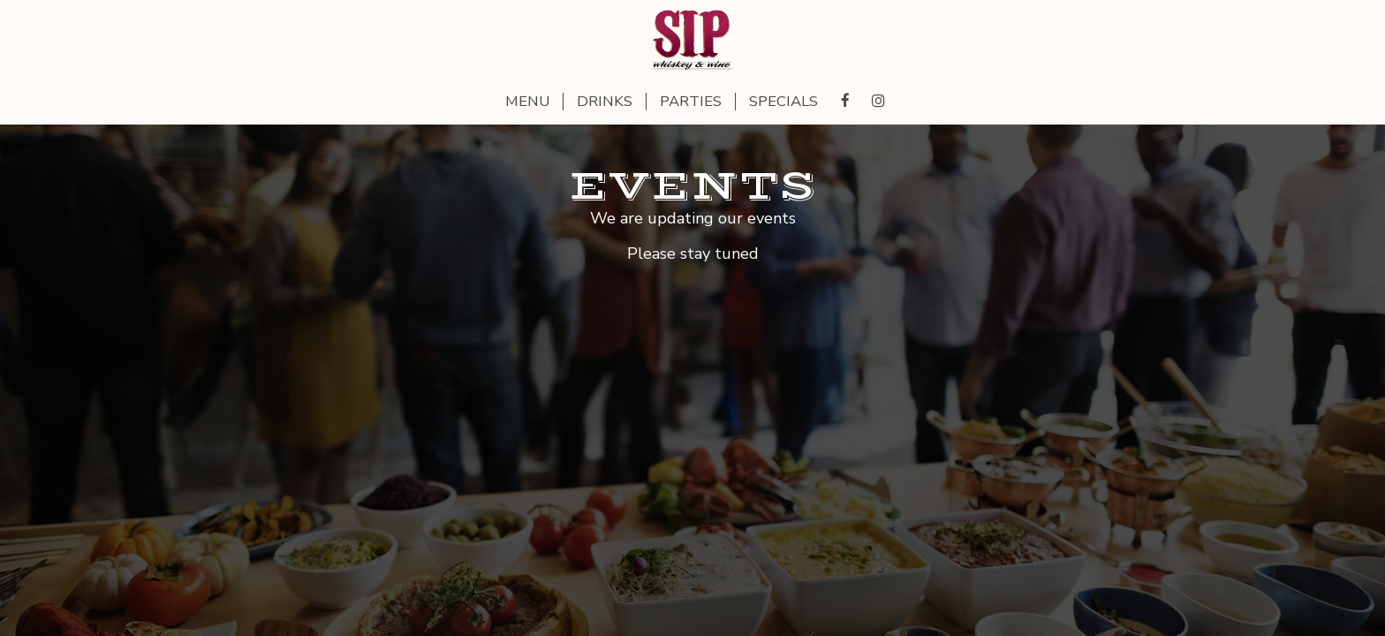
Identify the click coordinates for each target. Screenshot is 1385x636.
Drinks (604, 101)
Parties (691, 101)
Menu (527, 101)
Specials (783, 101)
